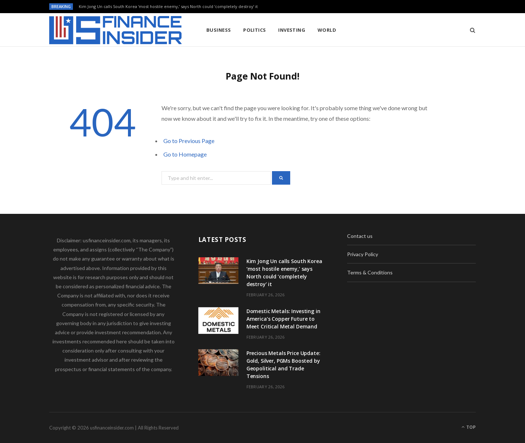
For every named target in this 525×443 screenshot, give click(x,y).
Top (469, 427)
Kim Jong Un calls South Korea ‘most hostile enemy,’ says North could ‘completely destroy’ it (168, 6)
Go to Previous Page (188, 140)
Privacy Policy (362, 254)
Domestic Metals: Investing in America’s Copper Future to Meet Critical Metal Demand (283, 319)
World (327, 30)
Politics (254, 30)
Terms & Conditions (370, 272)
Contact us (360, 236)
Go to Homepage (185, 154)
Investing (291, 30)
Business (218, 30)
